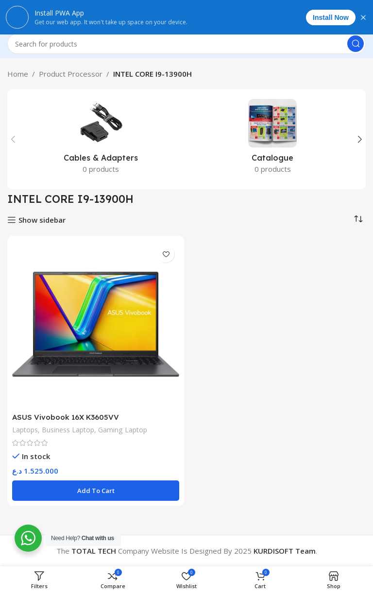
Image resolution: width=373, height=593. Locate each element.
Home (17, 74)
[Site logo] (186, 13)
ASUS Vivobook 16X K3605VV (65, 417)
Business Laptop (69, 429)
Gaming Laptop (125, 429)
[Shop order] (358, 219)
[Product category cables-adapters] (100, 139)
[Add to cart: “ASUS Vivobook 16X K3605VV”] (95, 490)
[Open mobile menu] (12, 14)
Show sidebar (42, 219)
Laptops (25, 429)
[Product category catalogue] (272, 139)
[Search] (186, 43)
